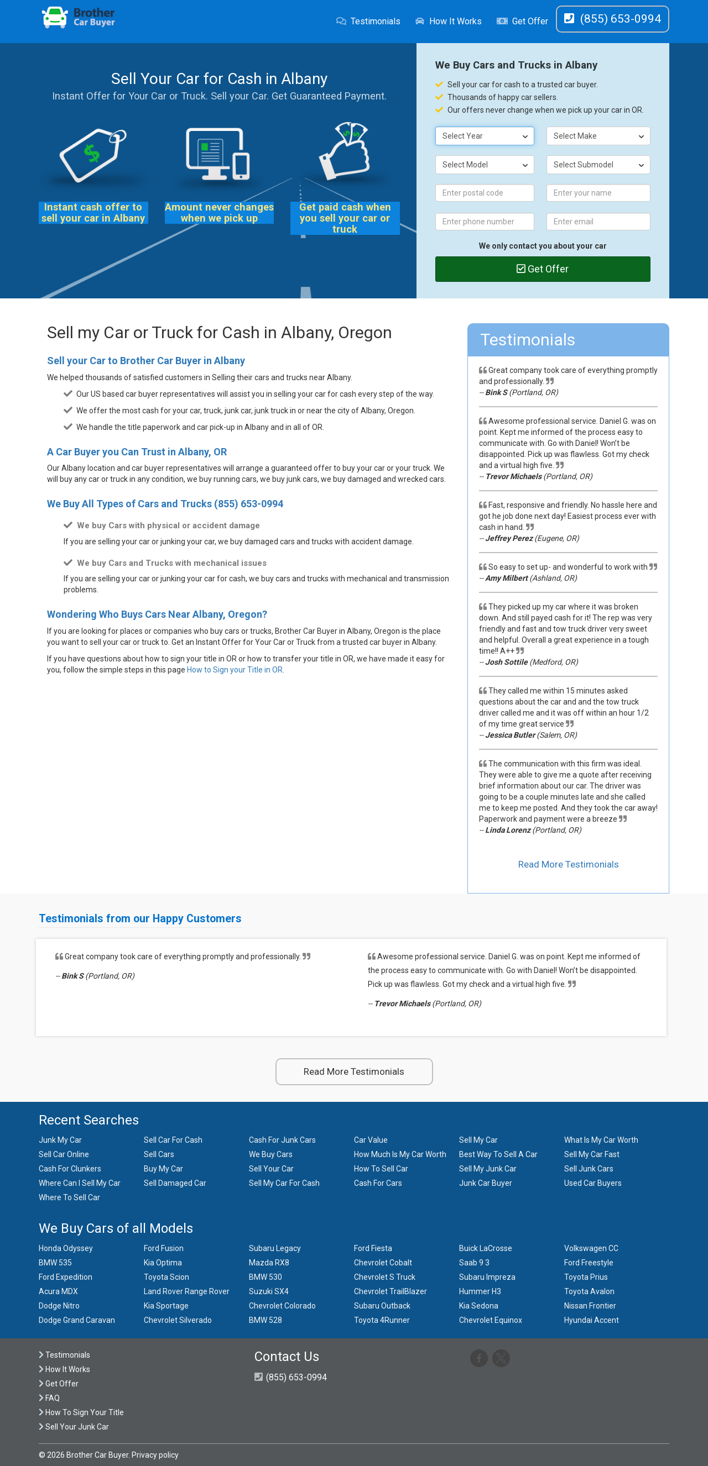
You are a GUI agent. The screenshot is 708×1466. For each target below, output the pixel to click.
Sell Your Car (271, 1168)
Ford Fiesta (373, 1248)
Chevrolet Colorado (282, 1305)
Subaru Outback (382, 1305)
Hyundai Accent (591, 1320)
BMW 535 (55, 1262)
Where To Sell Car (69, 1197)
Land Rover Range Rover (187, 1291)
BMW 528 (265, 1320)
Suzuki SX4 (269, 1291)
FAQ (49, 1398)
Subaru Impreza (487, 1277)
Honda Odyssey (66, 1248)
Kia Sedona (478, 1305)
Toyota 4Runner (382, 1320)
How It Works (448, 21)
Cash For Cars (378, 1183)
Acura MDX (58, 1291)
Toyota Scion (166, 1277)
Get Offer (522, 21)
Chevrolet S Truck (384, 1277)
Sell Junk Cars (588, 1168)
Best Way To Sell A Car (498, 1154)
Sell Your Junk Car (74, 1426)
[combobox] (485, 136)
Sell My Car (478, 1140)
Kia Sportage (166, 1305)
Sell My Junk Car (488, 1168)
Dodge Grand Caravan (77, 1320)
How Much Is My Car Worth (400, 1154)
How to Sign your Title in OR (235, 669)
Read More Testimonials (568, 864)
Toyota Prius (586, 1277)
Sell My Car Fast (592, 1154)
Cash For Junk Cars (282, 1140)
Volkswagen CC (591, 1248)
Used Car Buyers (593, 1183)
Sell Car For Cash (173, 1140)
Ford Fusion (164, 1248)
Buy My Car (163, 1168)
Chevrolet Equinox (490, 1320)
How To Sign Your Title (81, 1412)
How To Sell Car (381, 1168)
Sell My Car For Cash (284, 1183)
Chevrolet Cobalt (383, 1262)
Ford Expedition (65, 1277)
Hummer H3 (480, 1291)
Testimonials (368, 21)
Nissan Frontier (590, 1305)
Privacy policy (155, 1455)
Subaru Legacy (275, 1248)
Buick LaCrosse (485, 1248)
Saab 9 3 (474, 1262)
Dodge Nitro (59, 1305)
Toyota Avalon (589, 1291)
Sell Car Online (64, 1154)
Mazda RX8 (269, 1262)
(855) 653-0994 (248, 503)
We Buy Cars (271, 1154)
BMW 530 (265, 1277)
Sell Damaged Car (175, 1183)
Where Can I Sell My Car (80, 1183)
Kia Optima (163, 1262)
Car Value (371, 1140)
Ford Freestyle (588, 1262)
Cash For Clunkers (70, 1168)
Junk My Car (60, 1140)
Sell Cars (159, 1154)
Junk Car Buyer (485, 1183)
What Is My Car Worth (601, 1140)
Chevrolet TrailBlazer (390, 1291)
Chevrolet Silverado (178, 1320)
